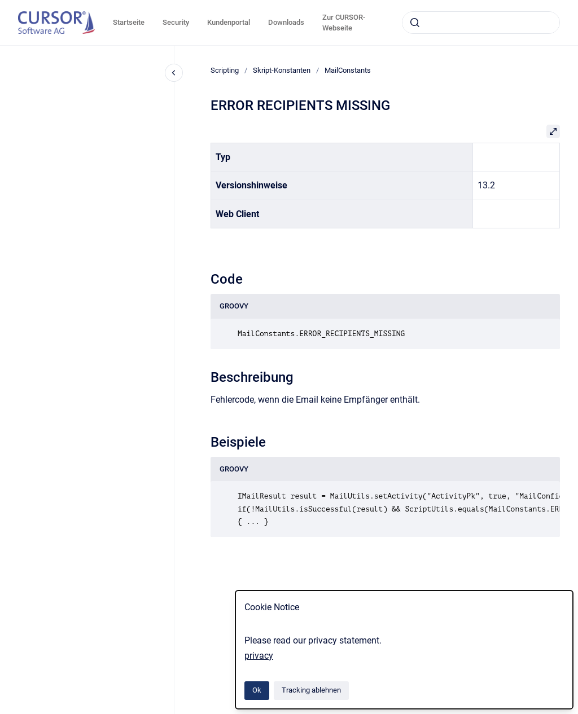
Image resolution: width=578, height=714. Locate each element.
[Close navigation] (174, 73)
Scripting (225, 70)
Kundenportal (228, 22)
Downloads (286, 22)
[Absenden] (415, 23)
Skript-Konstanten (281, 70)
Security (176, 22)
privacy (258, 655)
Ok (256, 690)
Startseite (128, 22)
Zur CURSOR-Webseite (343, 23)
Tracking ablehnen (311, 690)
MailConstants (348, 70)
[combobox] (480, 22)
